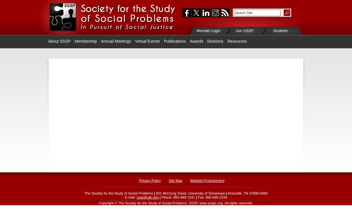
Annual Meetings (116, 41)
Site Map (175, 181)
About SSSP (59, 41)
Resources (237, 41)
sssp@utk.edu (147, 197)
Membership (86, 41)
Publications (175, 41)
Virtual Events (147, 41)
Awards (196, 41)
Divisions (215, 41)
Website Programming (207, 181)
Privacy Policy (150, 181)
